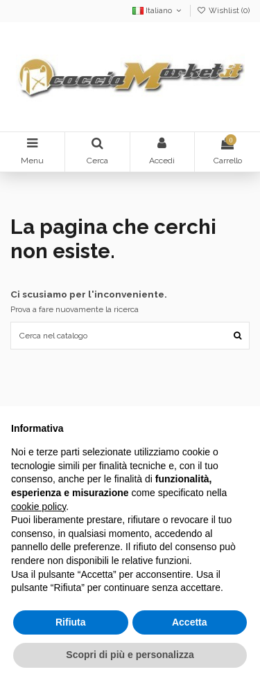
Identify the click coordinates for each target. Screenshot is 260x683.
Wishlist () (223, 10)
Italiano (158, 10)
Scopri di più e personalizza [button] (129, 654)
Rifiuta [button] (70, 622)
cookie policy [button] (38, 506)
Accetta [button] (189, 622)
